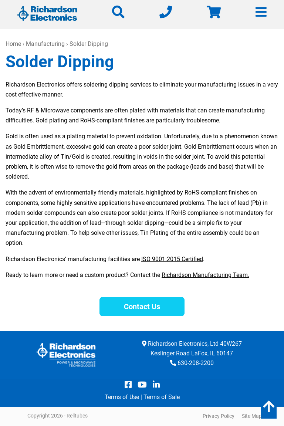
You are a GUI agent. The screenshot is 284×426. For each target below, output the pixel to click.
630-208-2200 (196, 362)
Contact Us (142, 306)
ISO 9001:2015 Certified (172, 259)
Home (13, 43)
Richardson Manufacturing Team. (205, 274)
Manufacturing (45, 43)
